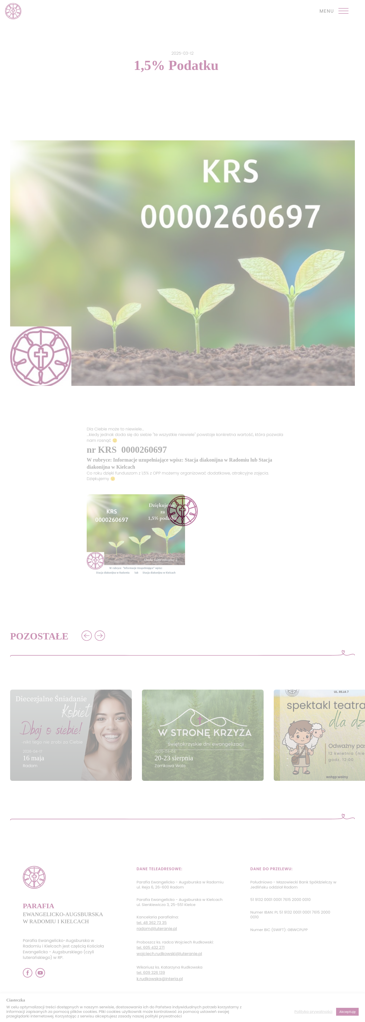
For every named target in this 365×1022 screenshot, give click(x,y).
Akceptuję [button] (347, 1011)
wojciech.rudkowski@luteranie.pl (169, 954)
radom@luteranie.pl (157, 929)
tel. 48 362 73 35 (152, 922)
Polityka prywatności (314, 1011)
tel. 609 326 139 (151, 972)
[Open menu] (343, 11)
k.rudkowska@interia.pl (160, 979)
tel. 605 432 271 (151, 947)
